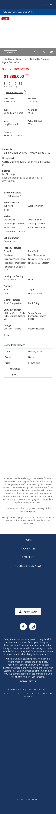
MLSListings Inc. (28, 511)
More (48, 4)
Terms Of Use (16, 690)
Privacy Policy (36, 690)
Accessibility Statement (18, 693)
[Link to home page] (5, 4)
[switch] (36, 52)
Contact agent (10, 52)
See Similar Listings (14, 92)
